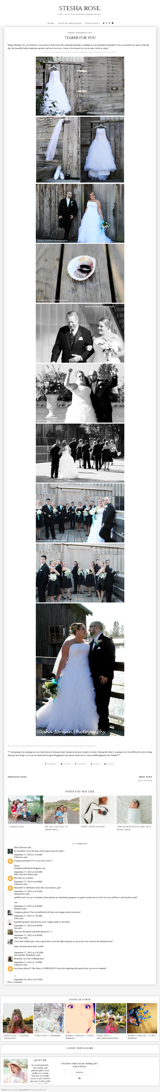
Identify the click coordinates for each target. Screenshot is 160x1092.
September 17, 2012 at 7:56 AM (28, 916)
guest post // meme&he (48, 1035)
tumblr (95, 764)
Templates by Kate (38, 1090)
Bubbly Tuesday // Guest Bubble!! (80, 1037)
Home (50, 23)
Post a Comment (15, 982)
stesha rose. (80, 8)
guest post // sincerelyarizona (107, 1037)
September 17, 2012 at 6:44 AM (28, 881)
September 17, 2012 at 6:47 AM (28, 891)
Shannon (18, 908)
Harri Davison (20, 847)
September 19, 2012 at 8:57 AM (28, 979)
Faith (16, 918)
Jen (15, 928)
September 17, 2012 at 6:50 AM (28, 906)
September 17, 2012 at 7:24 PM (28, 962)
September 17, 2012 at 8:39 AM (28, 935)
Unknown (18, 857)
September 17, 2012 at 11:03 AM (28, 952)
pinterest (80, 764)
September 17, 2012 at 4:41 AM (28, 872)
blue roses (18, 938)
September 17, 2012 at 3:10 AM (28, 854)
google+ (109, 764)
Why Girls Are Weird (23, 874)
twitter (65, 764)
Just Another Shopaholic (25, 955)
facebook (50, 764)
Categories (91, 23)
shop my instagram (69, 23)
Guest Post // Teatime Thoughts (16, 1037)
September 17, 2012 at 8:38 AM (28, 925)
